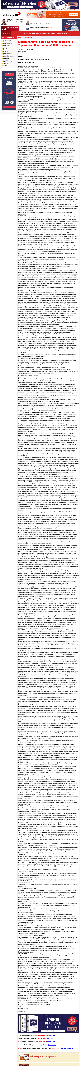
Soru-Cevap (5, 60)
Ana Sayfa (29, 9)
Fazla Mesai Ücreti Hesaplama (7, 49)
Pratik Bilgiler (6, 58)
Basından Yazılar (7, 41)
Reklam (71, 9)
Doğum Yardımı (6, 45)
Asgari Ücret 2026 (35, 9)
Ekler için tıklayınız (23, 1008)
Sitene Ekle (66, 9)
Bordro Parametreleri (7, 43)
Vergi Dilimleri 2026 (44, 9)
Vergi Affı (5, 65)
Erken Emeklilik (7, 47)
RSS (62, 9)
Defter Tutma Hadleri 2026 (54, 9)
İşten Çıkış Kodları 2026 (8, 55)
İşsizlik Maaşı (7, 53)
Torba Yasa (5, 63)
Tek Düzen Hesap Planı (8, 61)
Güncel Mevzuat (6, 51)
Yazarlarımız (6, 67)
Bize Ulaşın (76, 9)
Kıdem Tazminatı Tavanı (8, 56)
